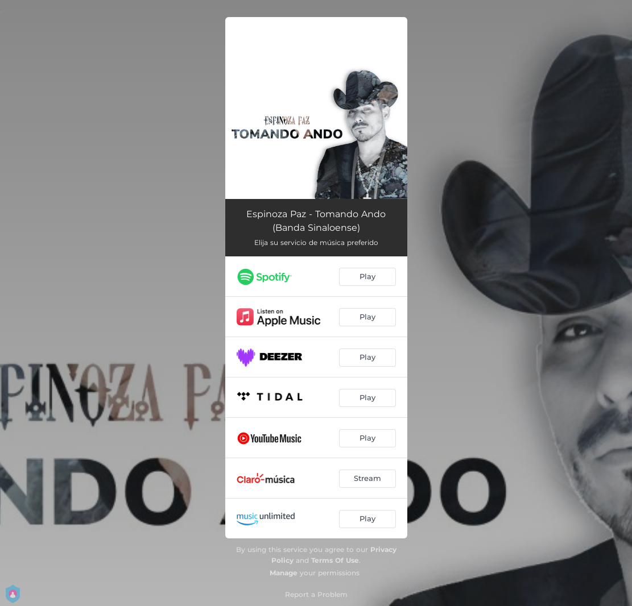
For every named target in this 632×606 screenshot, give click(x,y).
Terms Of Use (335, 560)
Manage (284, 572)
